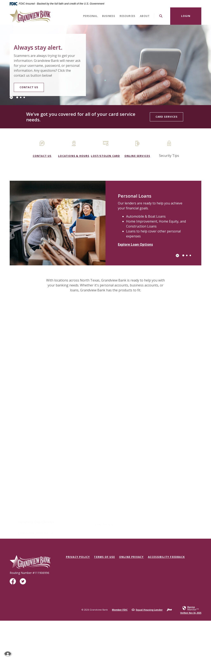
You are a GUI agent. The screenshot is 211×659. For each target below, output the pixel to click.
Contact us (42, 156)
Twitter (24, 582)
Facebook (14, 582)
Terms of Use (104, 557)
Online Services (137, 156)
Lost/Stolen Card (105, 156)
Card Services (166, 116)
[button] (39, 326)
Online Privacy (131, 557)
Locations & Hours (73, 156)
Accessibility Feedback (166, 557)
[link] (190, 609)
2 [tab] (20, 97)
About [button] (145, 16)
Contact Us (37, 89)
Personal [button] (90, 16)
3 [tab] (24, 97)
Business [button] (108, 16)
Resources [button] (127, 16)
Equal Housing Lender (149, 609)
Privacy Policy (78, 557)
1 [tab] (17, 97)
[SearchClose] (161, 16)
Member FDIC (120, 609)
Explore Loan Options (135, 244)
